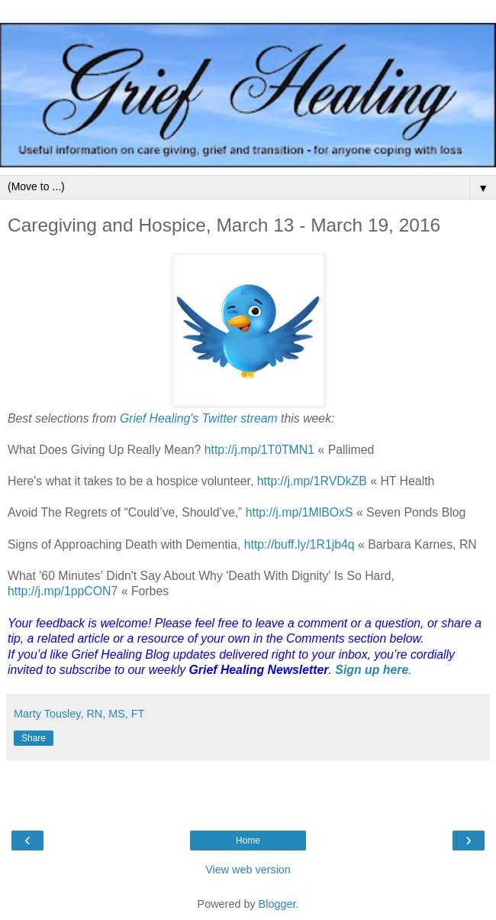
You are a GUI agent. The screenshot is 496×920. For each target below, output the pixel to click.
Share (33, 738)
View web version (248, 869)
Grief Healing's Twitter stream (199, 418)
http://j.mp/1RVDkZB (312, 481)
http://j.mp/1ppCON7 (63, 591)
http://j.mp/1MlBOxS (299, 512)
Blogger (277, 904)
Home (248, 840)
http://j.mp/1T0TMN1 (259, 449)
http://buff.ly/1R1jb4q (299, 544)
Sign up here (371, 669)
